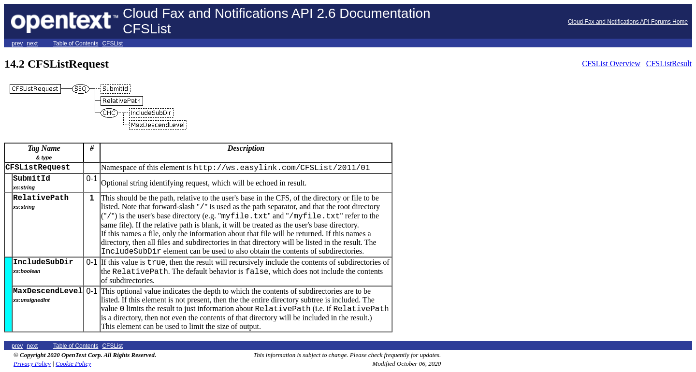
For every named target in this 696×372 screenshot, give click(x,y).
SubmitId (31, 178)
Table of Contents (75, 43)
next (32, 43)
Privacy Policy (32, 363)
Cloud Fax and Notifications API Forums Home (628, 21)
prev (17, 43)
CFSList (112, 43)
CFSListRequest (37, 167)
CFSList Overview (611, 63)
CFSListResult (669, 63)
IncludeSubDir (43, 262)
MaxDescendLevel (48, 291)
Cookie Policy (73, 363)
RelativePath (41, 198)
